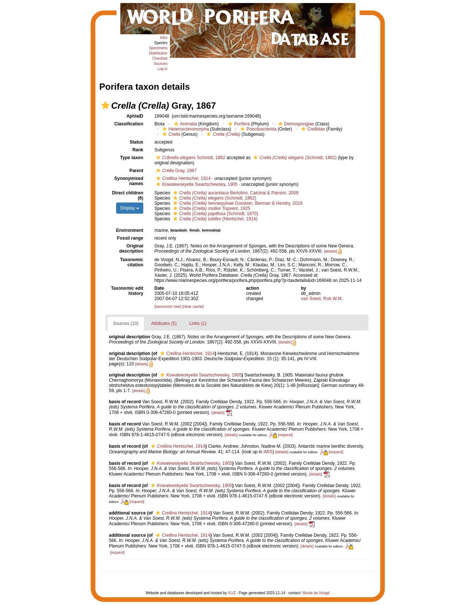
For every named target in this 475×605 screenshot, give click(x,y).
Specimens (158, 48)
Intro (163, 38)
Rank (137, 149)
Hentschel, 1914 (182, 178)
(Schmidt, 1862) (294, 157)
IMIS (268, 451)
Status (136, 142)
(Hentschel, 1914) (214, 218)
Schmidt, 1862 (189, 157)
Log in (162, 69)
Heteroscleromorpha (185, 129)
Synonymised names (128, 181)
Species (161, 43)
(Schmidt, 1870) (214, 213)
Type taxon (131, 157)
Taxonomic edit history (127, 291)
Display (129, 208)
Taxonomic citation (131, 262)
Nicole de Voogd (316, 593)
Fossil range (130, 238)
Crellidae (312, 129)
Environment (129, 230)
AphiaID (135, 116)
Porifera (238, 123)
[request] (285, 435)
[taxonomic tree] (167, 307)
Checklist (160, 58)
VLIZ (232, 593)
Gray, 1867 (175, 170)
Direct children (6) (127, 195)
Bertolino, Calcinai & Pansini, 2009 (234, 192)
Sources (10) (126, 323)
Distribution (158, 53)
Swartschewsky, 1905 (196, 184)
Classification (128, 123)
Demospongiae (295, 123)
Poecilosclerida (257, 129)
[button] (105, 105)
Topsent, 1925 (210, 208)
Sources (160, 64)
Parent (136, 170)
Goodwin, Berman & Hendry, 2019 (236, 203)
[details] (330, 251)
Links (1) (197, 323)
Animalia (184, 123)
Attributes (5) (164, 323)
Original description (131, 248)
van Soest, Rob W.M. (322, 298)
